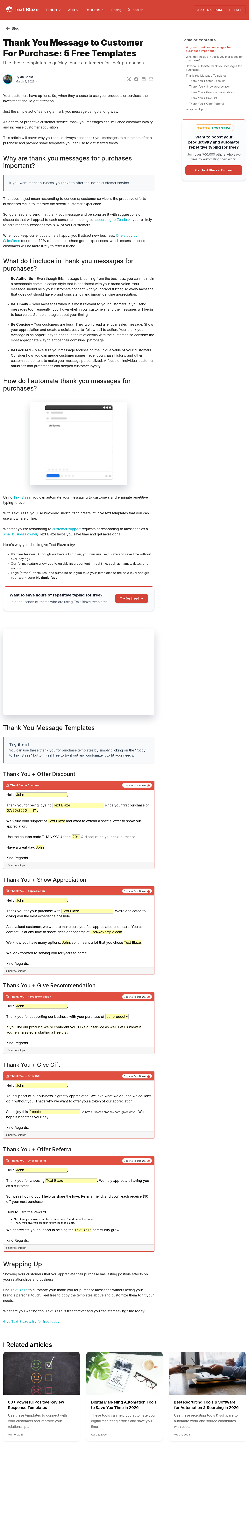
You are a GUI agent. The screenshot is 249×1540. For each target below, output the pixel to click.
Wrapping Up (194, 109)
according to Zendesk (113, 220)
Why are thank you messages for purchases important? (208, 48)
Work (71, 10)
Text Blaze (26, 9)
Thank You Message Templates (206, 75)
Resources (93, 10)
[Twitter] (129, 79)
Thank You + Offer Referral (206, 103)
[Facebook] (136, 79)
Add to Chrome (220, 10)
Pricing (116, 10)
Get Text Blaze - (213, 170)
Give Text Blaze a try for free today (31, 1321)
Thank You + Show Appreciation (210, 86)
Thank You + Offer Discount (207, 80)
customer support (66, 529)
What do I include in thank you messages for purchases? (214, 58)
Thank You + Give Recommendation (212, 92)
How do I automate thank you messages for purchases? (214, 67)
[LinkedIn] (143, 79)
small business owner (20, 534)
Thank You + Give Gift (203, 98)
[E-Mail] (151, 79)
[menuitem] (53, 10)
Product (51, 10)
